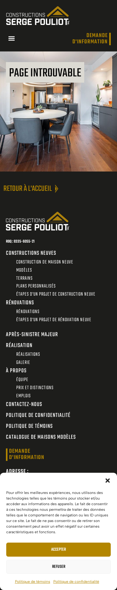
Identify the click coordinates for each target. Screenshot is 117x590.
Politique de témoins (32, 581)
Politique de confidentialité (76, 581)
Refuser (58, 566)
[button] (108, 480)
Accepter (58, 549)
